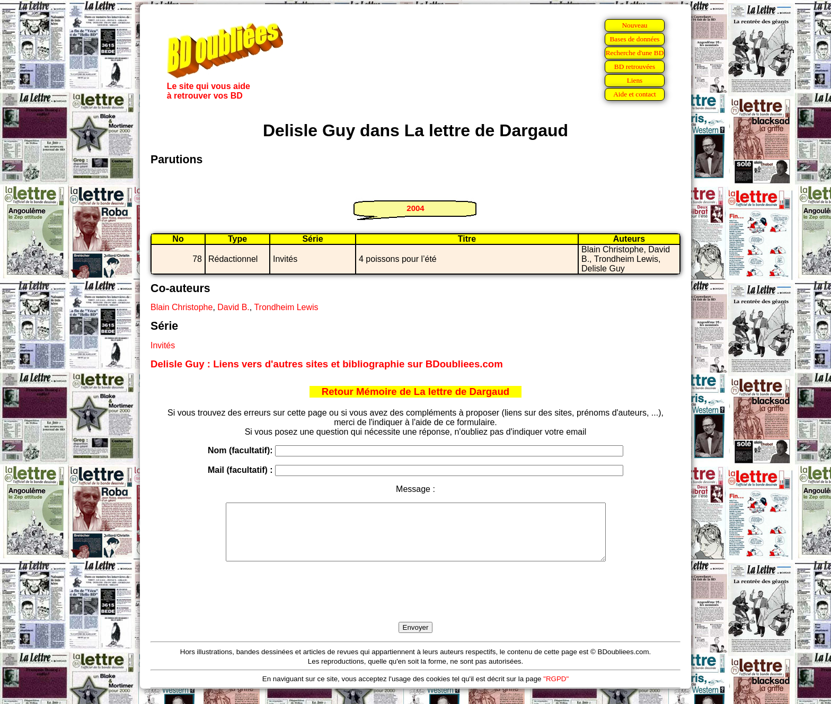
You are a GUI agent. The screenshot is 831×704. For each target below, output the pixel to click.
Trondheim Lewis (286, 307)
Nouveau (634, 25)
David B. (233, 307)
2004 (415, 208)
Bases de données (634, 39)
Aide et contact (634, 94)
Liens (635, 80)
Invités (163, 345)
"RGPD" (556, 690)
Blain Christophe (182, 307)
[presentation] (415, 603)
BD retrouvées (634, 67)
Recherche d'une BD (635, 53)
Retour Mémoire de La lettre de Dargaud (416, 391)
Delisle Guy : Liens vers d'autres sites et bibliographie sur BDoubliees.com (327, 363)
